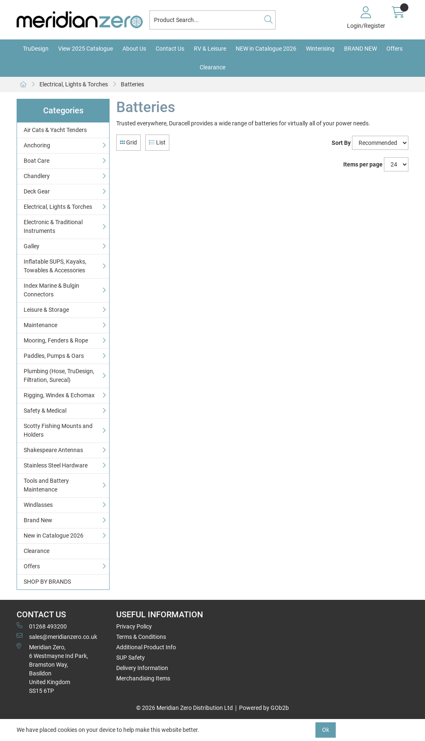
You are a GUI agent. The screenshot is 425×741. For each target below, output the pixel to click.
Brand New (38, 520)
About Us (134, 48)
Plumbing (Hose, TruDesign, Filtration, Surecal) (59, 375)
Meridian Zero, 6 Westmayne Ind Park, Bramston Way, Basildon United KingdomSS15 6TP (52, 668)
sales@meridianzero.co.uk (57, 636)
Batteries (132, 84)
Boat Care (36, 160)
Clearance (212, 67)
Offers (394, 48)
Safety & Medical (45, 410)
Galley (31, 246)
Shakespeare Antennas (53, 450)
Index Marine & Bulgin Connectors (51, 290)
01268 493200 (42, 626)
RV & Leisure (210, 48)
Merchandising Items (143, 678)
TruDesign (36, 48)
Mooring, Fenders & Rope (56, 340)
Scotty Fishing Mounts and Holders (58, 430)
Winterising (320, 48)
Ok (325, 729)
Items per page (363, 164)
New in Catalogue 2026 (53, 535)
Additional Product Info (146, 647)
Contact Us (170, 48)
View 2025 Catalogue (85, 48)
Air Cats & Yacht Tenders (55, 130)
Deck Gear (37, 191)
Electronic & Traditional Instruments (53, 226)
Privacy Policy (134, 626)
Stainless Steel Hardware (56, 465)
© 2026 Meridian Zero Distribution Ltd (184, 707)
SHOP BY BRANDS (47, 581)
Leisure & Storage (46, 309)
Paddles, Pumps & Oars (54, 355)
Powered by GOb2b (264, 707)
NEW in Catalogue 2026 (266, 48)
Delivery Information (142, 668)
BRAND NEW (360, 48)
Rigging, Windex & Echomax (59, 395)
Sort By (341, 142)
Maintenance (40, 325)
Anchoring (37, 145)
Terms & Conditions (141, 636)
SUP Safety (130, 657)
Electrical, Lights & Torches (73, 84)
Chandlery (37, 176)
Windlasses (38, 504)
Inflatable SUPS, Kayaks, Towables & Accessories (55, 266)
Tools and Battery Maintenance (46, 485)
